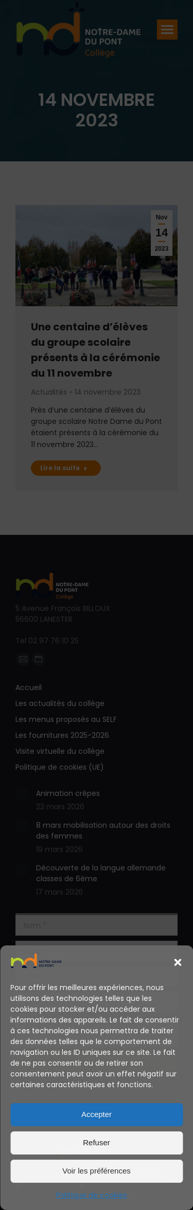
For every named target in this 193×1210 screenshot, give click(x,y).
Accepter (96, 1114)
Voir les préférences (96, 1170)
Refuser (96, 1142)
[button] (177, 962)
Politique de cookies (91, 1195)
